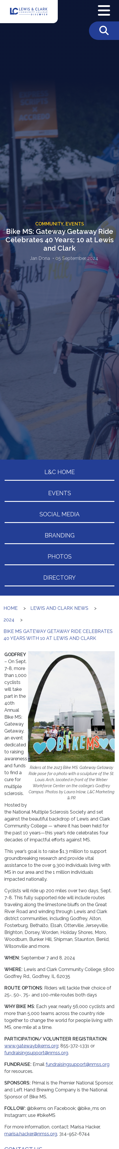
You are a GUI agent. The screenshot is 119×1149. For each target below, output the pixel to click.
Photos (60, 556)
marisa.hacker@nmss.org (30, 1134)
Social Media (60, 514)
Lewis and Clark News (59, 608)
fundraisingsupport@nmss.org (36, 1053)
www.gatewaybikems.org (31, 1046)
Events (59, 493)
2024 (8, 620)
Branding (60, 535)
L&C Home (59, 472)
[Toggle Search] (104, 30)
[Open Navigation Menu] (104, 10)
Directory (59, 577)
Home (10, 608)
